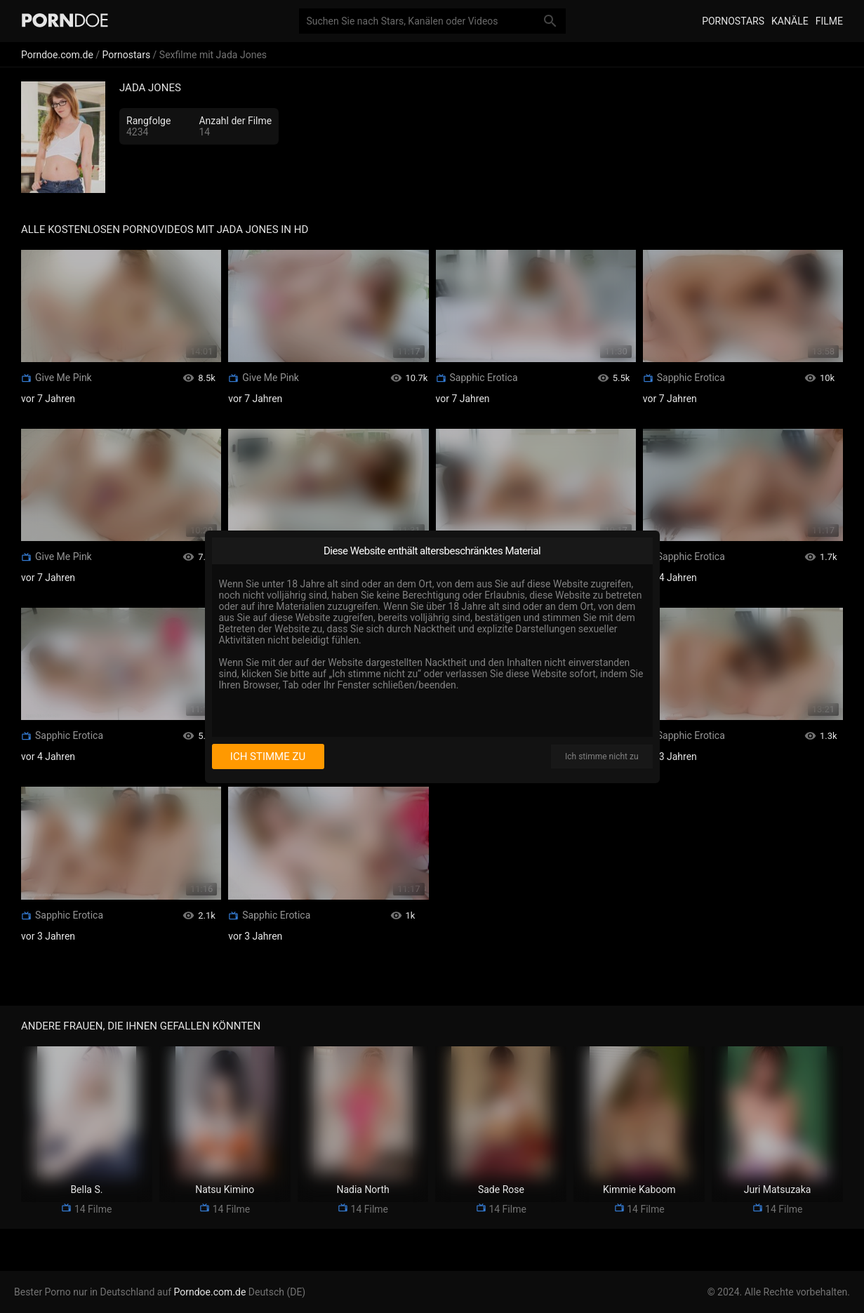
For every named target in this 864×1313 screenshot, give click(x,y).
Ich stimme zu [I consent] (267, 756)
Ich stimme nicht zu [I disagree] (601, 756)
